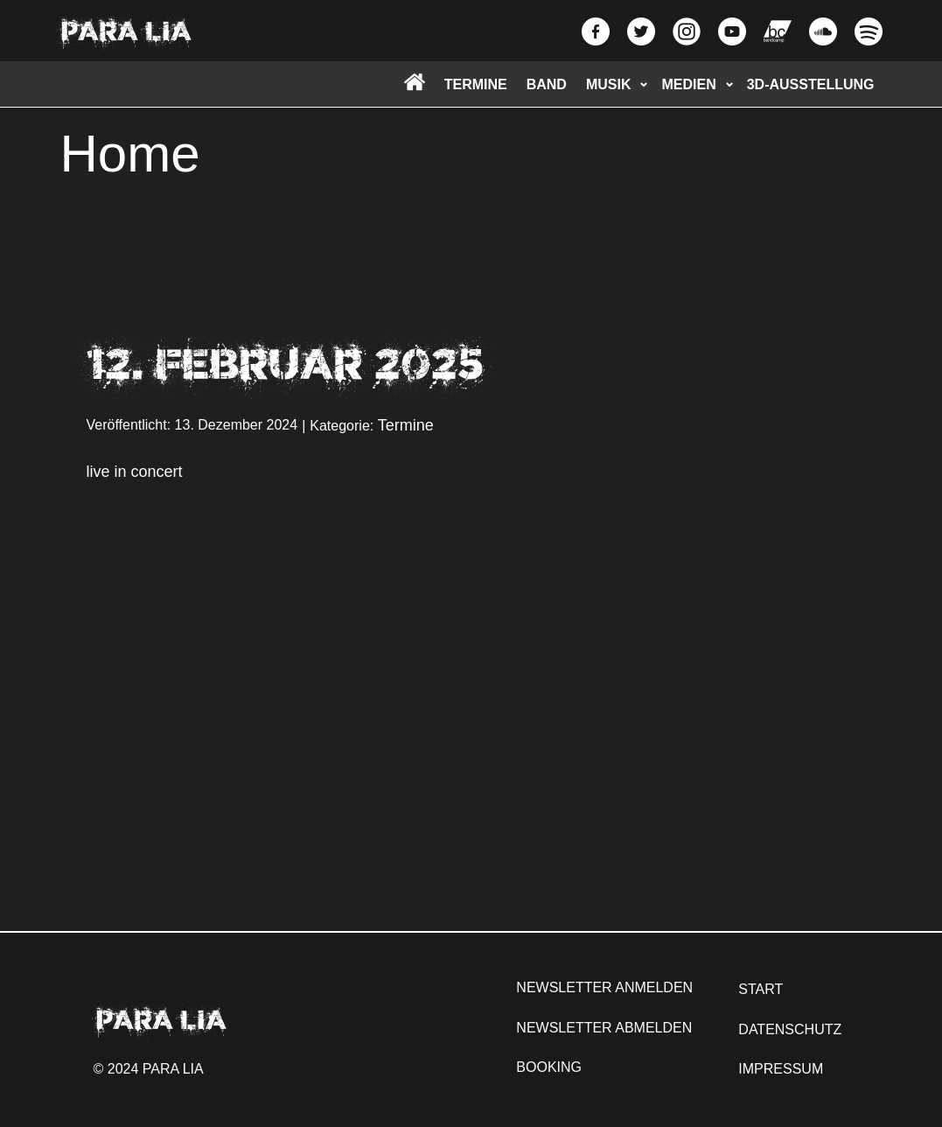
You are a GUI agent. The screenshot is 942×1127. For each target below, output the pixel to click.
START (760, 989)
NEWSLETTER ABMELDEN (604, 1027)
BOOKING (549, 1067)
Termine (406, 425)
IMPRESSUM (780, 1068)
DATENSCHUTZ (789, 1029)
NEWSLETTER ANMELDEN (604, 987)
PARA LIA (126, 30)
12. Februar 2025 (285, 363)
